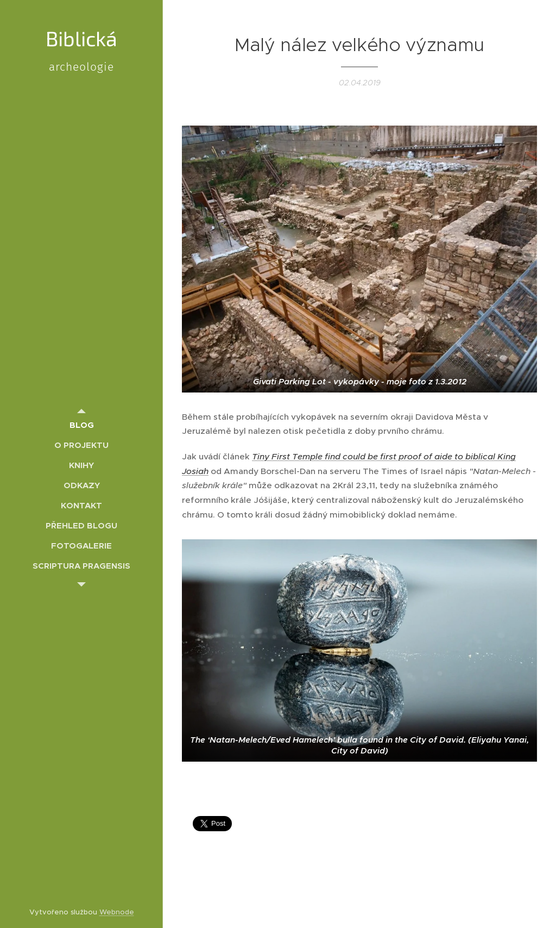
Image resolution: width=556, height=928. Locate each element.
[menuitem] (81, 425)
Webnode (116, 912)
